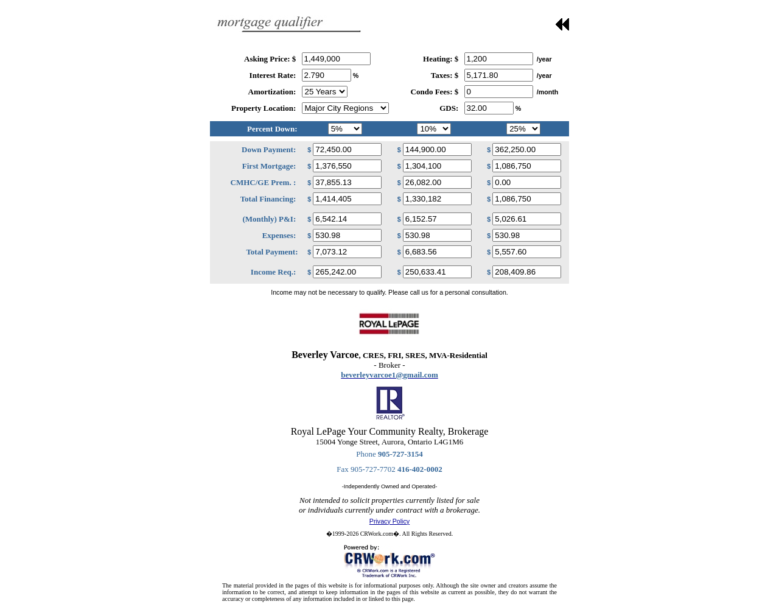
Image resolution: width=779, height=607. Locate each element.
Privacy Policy (389, 521)
